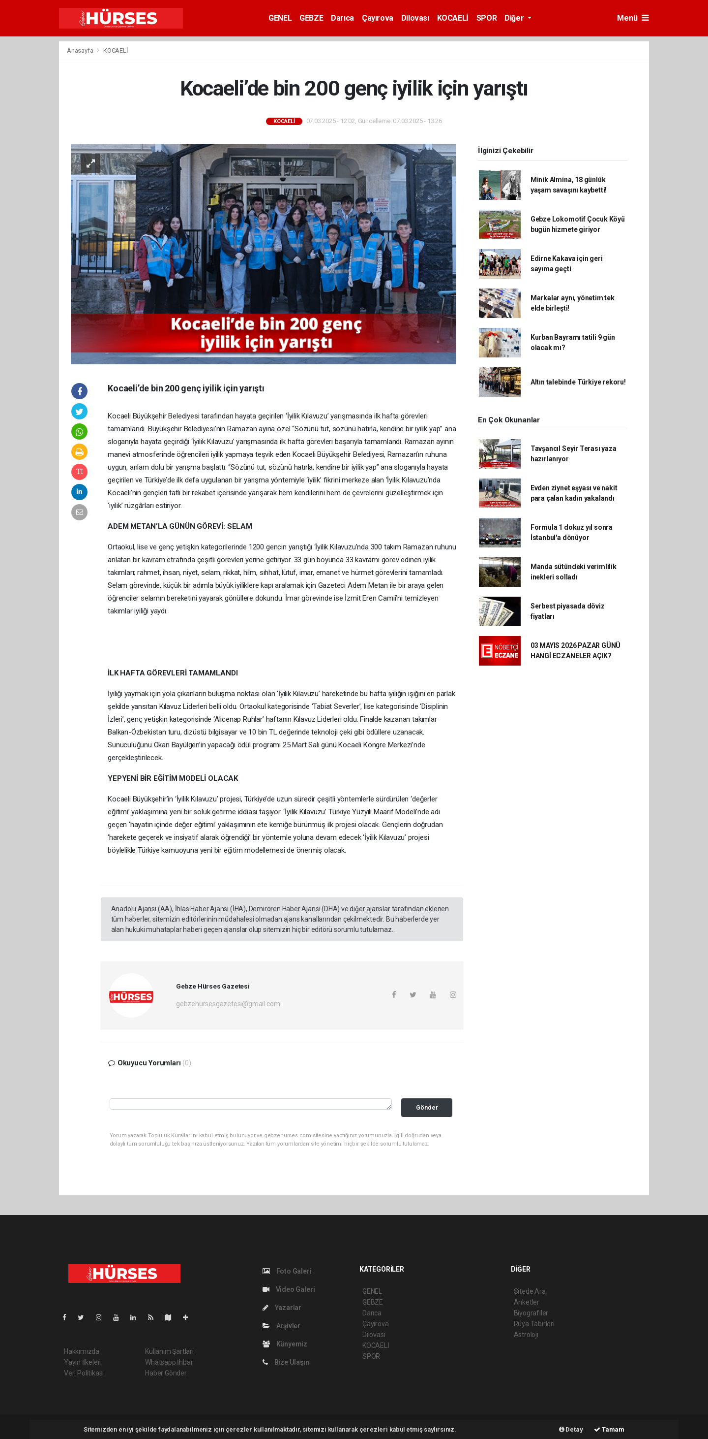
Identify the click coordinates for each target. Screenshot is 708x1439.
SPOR (486, 18)
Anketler (526, 1302)
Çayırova (377, 18)
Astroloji (526, 1335)
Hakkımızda (81, 1351)
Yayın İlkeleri (82, 1362)
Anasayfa (80, 50)
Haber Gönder (166, 1373)
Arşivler (281, 1326)
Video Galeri (289, 1289)
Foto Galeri (287, 1271)
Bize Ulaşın (286, 1362)
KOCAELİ (453, 18)
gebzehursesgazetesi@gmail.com (228, 1004)
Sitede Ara (530, 1291)
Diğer (515, 18)
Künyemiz (285, 1344)
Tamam (609, 1429)
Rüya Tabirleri (534, 1324)
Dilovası (415, 18)
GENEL (280, 18)
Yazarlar (282, 1307)
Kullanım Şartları (169, 1351)
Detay (571, 1429)
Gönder (427, 1107)
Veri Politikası (84, 1373)
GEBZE (311, 18)
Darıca (342, 18)
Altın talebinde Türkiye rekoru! (578, 382)
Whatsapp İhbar (169, 1362)
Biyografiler (531, 1313)
